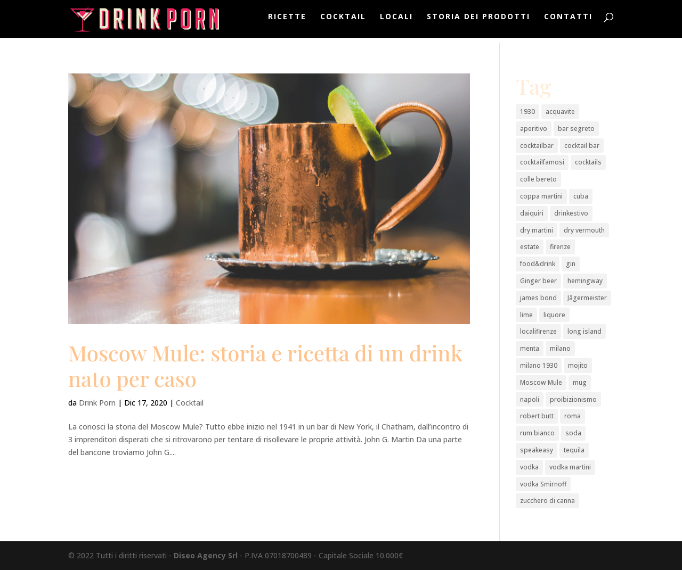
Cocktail (343, 22)
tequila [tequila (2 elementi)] (574, 450)
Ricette (287, 22)
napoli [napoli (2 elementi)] (529, 399)
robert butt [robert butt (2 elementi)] (537, 415)
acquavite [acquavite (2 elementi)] (560, 111)
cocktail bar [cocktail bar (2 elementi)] (581, 145)
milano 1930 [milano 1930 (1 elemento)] (538, 365)
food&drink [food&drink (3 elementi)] (537, 263)
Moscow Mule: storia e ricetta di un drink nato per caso (265, 365)
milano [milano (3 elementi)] (560, 348)
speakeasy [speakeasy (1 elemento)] (536, 450)
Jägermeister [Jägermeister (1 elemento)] (587, 297)
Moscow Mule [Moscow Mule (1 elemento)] (541, 382)
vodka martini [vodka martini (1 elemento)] (570, 467)
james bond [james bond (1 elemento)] (538, 297)
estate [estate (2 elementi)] (529, 246)
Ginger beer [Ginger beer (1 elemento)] (538, 280)
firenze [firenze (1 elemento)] (560, 246)
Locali (396, 22)
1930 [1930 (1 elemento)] (527, 111)
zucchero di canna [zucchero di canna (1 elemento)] (547, 500)
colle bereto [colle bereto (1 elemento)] (538, 179)
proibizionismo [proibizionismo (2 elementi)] (573, 399)
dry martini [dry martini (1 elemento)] (536, 230)
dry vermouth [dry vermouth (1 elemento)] (584, 230)
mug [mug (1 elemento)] (580, 382)
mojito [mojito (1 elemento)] (578, 365)
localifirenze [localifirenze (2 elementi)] (538, 331)
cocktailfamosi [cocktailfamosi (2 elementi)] (542, 162)
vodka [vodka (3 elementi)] (529, 467)
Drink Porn (97, 403)
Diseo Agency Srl (206, 555)
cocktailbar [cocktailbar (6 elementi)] (537, 145)
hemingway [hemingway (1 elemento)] (585, 280)
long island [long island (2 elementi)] (584, 331)
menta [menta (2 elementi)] (529, 348)
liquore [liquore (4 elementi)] (554, 314)
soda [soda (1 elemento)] (573, 432)
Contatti (568, 22)
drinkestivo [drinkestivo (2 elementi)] (571, 213)
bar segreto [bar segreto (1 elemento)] (576, 128)
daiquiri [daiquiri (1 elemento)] (531, 213)
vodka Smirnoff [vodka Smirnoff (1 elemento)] (543, 484)
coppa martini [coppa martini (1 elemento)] (541, 196)
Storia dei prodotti (478, 22)
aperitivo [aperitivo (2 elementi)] (533, 128)
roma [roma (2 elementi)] (572, 415)
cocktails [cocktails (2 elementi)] (588, 162)
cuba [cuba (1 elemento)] (580, 196)
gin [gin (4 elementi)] (570, 263)
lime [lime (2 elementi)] (526, 314)
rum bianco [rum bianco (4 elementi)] (537, 432)
